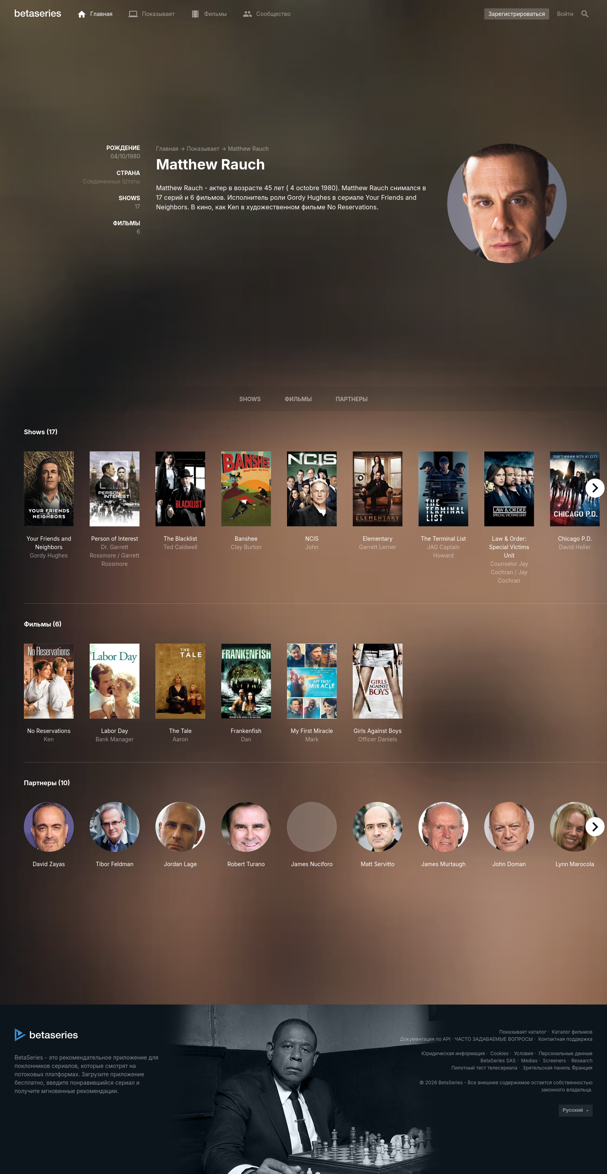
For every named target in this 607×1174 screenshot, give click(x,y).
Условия (523, 1053)
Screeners (554, 1061)
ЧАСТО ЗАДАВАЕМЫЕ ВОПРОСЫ (494, 1039)
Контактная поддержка (565, 1039)
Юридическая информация (453, 1053)
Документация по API (425, 1039)
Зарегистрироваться (516, 13)
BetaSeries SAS (498, 1061)
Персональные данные (565, 1053)
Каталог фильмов (572, 1032)
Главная (167, 148)
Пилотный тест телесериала (484, 1068)
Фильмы (298, 399)
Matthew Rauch (248, 148)
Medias (529, 1061)
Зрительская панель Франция (558, 1068)
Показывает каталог (522, 1032)
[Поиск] (585, 14)
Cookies (499, 1053)
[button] (49, 835)
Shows (250, 399)
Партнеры (351, 399)
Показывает (203, 148)
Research (582, 1061)
